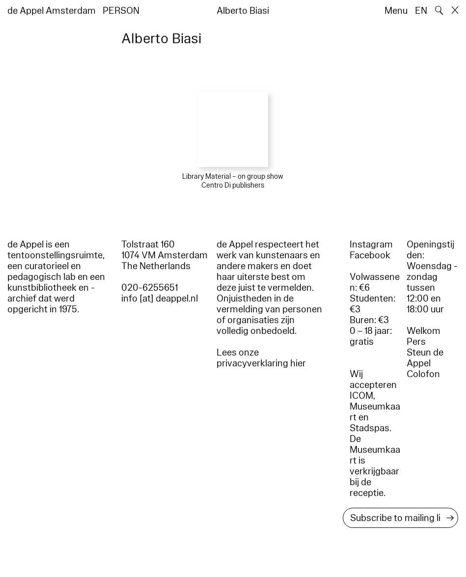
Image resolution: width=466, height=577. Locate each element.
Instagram (371, 244)
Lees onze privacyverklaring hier (261, 358)
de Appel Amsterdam (51, 10)
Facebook (370, 255)
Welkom (423, 331)
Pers (416, 341)
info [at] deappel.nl (159, 298)
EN (421, 10)
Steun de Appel (425, 358)
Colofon (423, 374)
